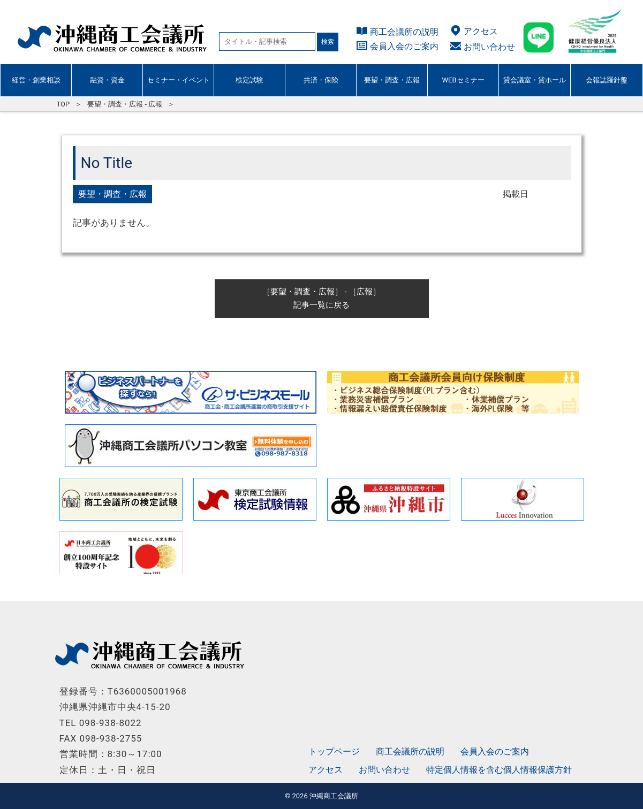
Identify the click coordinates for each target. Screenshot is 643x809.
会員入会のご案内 (404, 46)
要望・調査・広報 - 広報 (124, 104)
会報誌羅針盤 (606, 80)
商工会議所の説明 (404, 32)
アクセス (481, 31)
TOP (63, 104)
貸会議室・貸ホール (534, 80)
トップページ (334, 751)
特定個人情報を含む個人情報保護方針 (499, 770)
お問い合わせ (489, 47)
